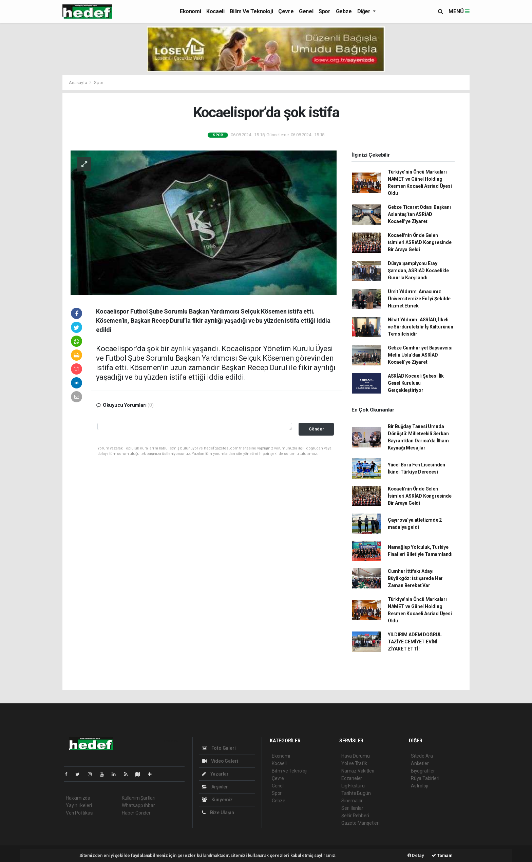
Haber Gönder (136, 813)
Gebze (344, 11)
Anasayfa (78, 82)
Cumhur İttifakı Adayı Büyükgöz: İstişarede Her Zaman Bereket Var (415, 578)
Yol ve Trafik (354, 763)
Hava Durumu (355, 756)
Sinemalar (352, 800)
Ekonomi (190, 11)
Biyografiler (423, 771)
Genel (306, 11)
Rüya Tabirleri (425, 778)
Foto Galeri (219, 748)
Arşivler (215, 786)
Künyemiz (217, 799)
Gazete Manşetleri (360, 823)
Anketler (420, 763)
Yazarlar (215, 774)
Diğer (364, 11)
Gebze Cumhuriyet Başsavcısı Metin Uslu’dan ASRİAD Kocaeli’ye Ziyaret (420, 355)
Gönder (316, 429)
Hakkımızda (78, 798)
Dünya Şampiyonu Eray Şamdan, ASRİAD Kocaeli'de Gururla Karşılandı (418, 270)
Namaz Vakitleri (357, 771)
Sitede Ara (422, 756)
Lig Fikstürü (353, 785)
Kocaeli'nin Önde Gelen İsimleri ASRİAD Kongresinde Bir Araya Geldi (420, 242)
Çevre (285, 11)
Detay (415, 855)
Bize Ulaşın (218, 812)
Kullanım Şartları (138, 798)
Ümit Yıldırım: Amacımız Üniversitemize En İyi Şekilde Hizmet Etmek (419, 298)
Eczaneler (351, 778)
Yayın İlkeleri (79, 805)
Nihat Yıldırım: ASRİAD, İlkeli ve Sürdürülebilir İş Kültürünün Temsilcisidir (420, 327)
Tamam (442, 855)
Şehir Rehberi (355, 815)
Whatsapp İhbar (138, 805)
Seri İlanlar (352, 808)
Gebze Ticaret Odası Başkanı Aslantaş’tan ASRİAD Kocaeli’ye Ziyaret (419, 214)
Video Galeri (220, 761)
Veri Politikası (79, 813)
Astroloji (419, 785)
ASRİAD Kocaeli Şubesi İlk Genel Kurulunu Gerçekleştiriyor (416, 383)
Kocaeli (215, 11)
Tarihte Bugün (356, 793)
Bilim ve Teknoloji (251, 11)
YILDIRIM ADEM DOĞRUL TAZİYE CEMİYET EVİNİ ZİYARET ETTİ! (415, 641)
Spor (324, 11)
